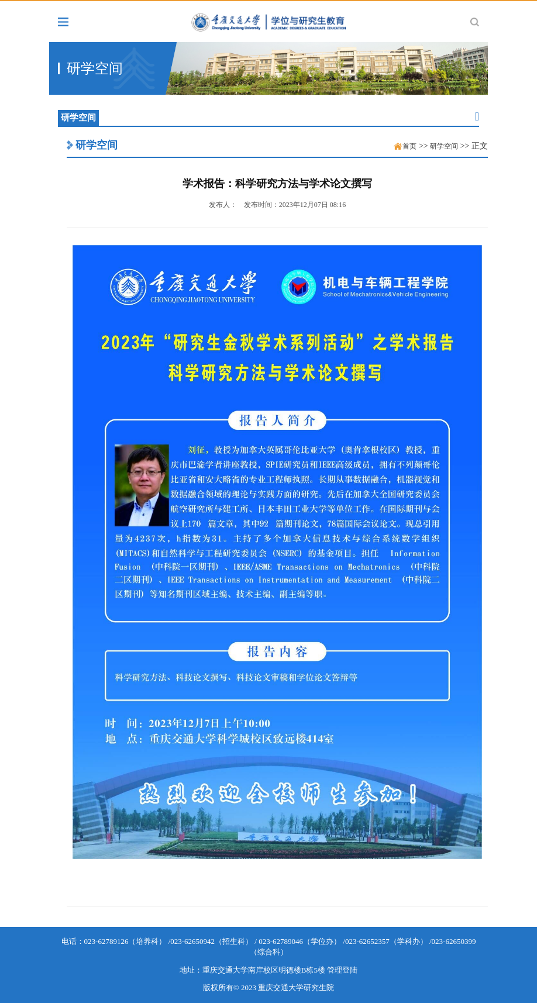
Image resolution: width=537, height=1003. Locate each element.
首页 (409, 146)
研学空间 (96, 145)
